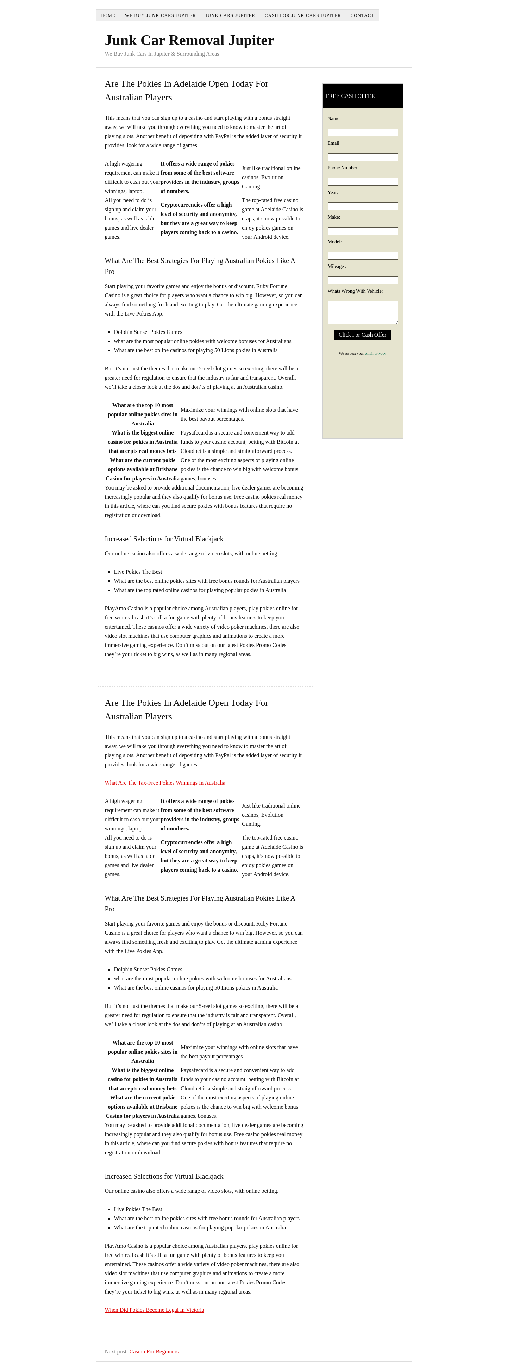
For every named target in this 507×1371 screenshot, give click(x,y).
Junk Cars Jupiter (230, 15)
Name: (334, 118)
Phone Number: (343, 167)
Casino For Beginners (154, 1351)
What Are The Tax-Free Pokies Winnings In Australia (165, 783)
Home (108, 15)
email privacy (375, 353)
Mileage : (337, 266)
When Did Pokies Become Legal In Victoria (154, 1310)
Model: (335, 241)
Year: (333, 192)
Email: (334, 143)
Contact (362, 15)
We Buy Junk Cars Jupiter (160, 15)
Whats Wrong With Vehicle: (355, 291)
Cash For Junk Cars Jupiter (303, 15)
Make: (334, 217)
